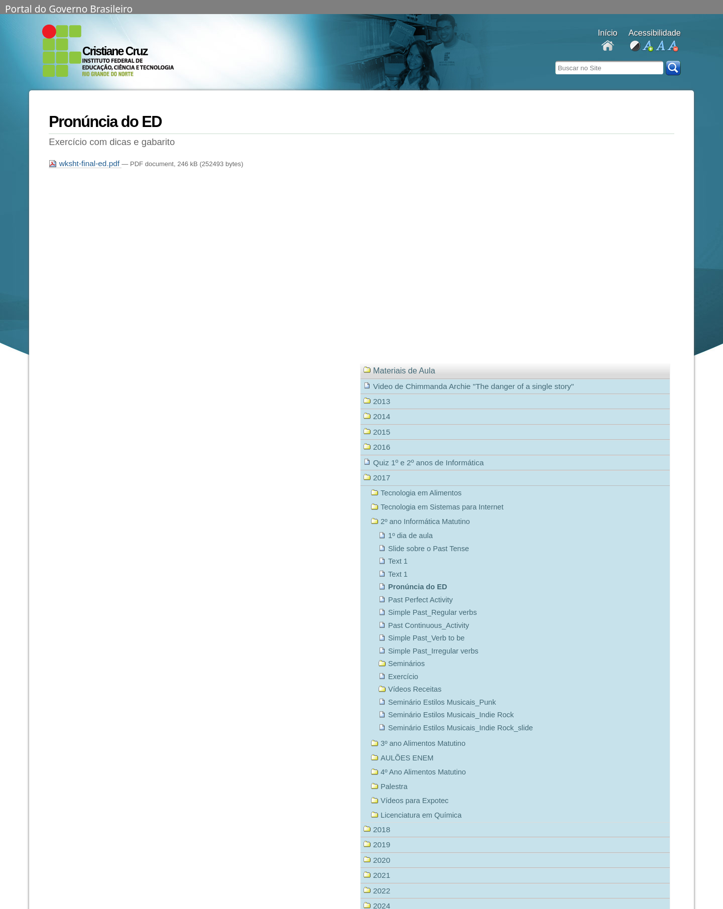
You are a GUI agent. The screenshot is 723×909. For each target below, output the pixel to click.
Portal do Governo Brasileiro (69, 8)
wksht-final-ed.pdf (85, 163)
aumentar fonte (647, 46)
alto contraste (635, 46)
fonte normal (660, 46)
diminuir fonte (672, 46)
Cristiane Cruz (114, 51)
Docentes (607, 46)
